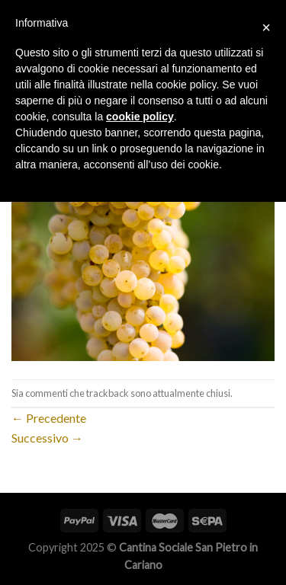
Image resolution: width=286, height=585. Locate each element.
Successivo (47, 437)
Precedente (48, 418)
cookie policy (140, 116)
